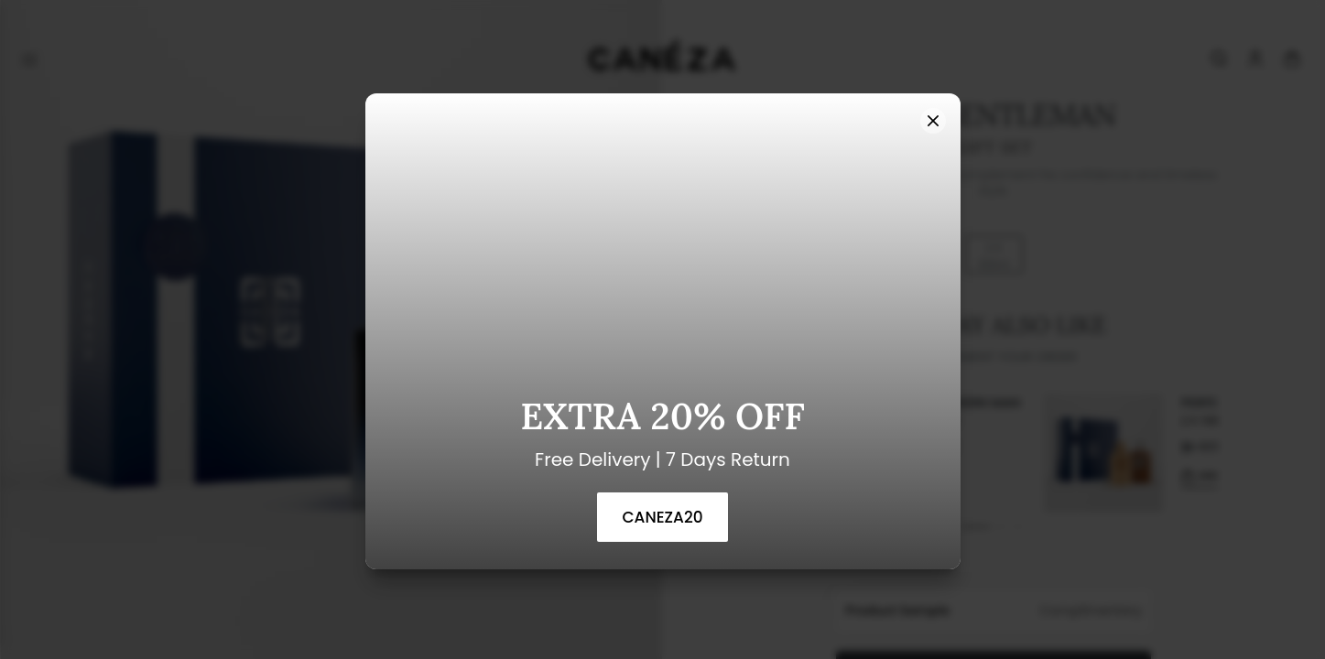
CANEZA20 (662, 517)
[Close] (933, 121)
